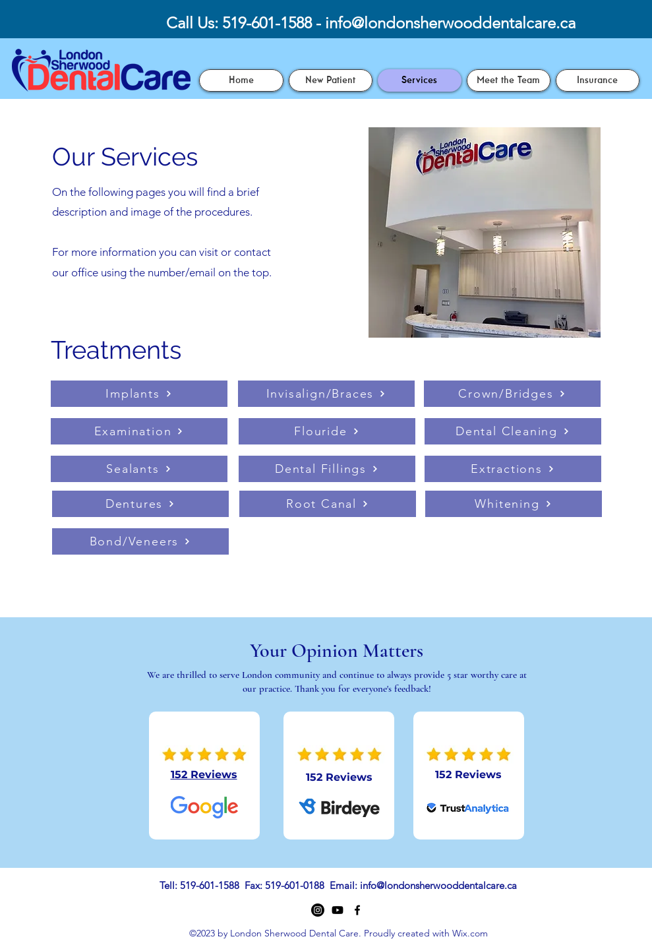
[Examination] (139, 431)
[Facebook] (357, 910)
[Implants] (139, 394)
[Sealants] (139, 469)
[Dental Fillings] (327, 469)
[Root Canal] (327, 504)
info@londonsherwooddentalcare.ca (450, 22)
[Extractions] (513, 469)
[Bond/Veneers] (140, 541)
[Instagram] (317, 910)
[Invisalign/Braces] (326, 394)
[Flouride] (327, 431)
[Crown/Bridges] (512, 394)
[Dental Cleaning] (513, 431)
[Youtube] (337, 910)
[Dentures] (140, 504)
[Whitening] (513, 504)
